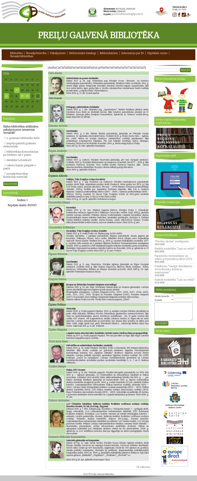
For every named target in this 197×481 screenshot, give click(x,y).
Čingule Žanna (57, 279)
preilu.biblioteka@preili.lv (127, 14)
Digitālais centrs (157, 53)
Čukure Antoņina (58, 400)
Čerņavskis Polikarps (62, 227)
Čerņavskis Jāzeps (59, 202)
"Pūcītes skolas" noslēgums (172, 241)
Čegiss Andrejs (57, 150)
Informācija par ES (132, 53)
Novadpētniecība (36, 53)
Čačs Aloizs (55, 73)
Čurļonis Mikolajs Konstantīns (67, 436)
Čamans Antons (57, 125)
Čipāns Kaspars (57, 329)
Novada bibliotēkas (21, 56)
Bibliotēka (16, 53)
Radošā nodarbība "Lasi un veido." (175, 248)
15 (22, 96)
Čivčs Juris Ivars (58, 341)
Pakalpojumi (58, 53)
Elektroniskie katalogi (82, 53)
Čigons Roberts (57, 254)
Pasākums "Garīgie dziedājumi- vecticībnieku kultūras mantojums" (174, 269)
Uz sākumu (143, 467)
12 (6, 96)
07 (16, 90)
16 (27, 96)
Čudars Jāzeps (57, 366)
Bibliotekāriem (109, 53)
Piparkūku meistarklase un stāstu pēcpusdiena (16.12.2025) (173, 257)
